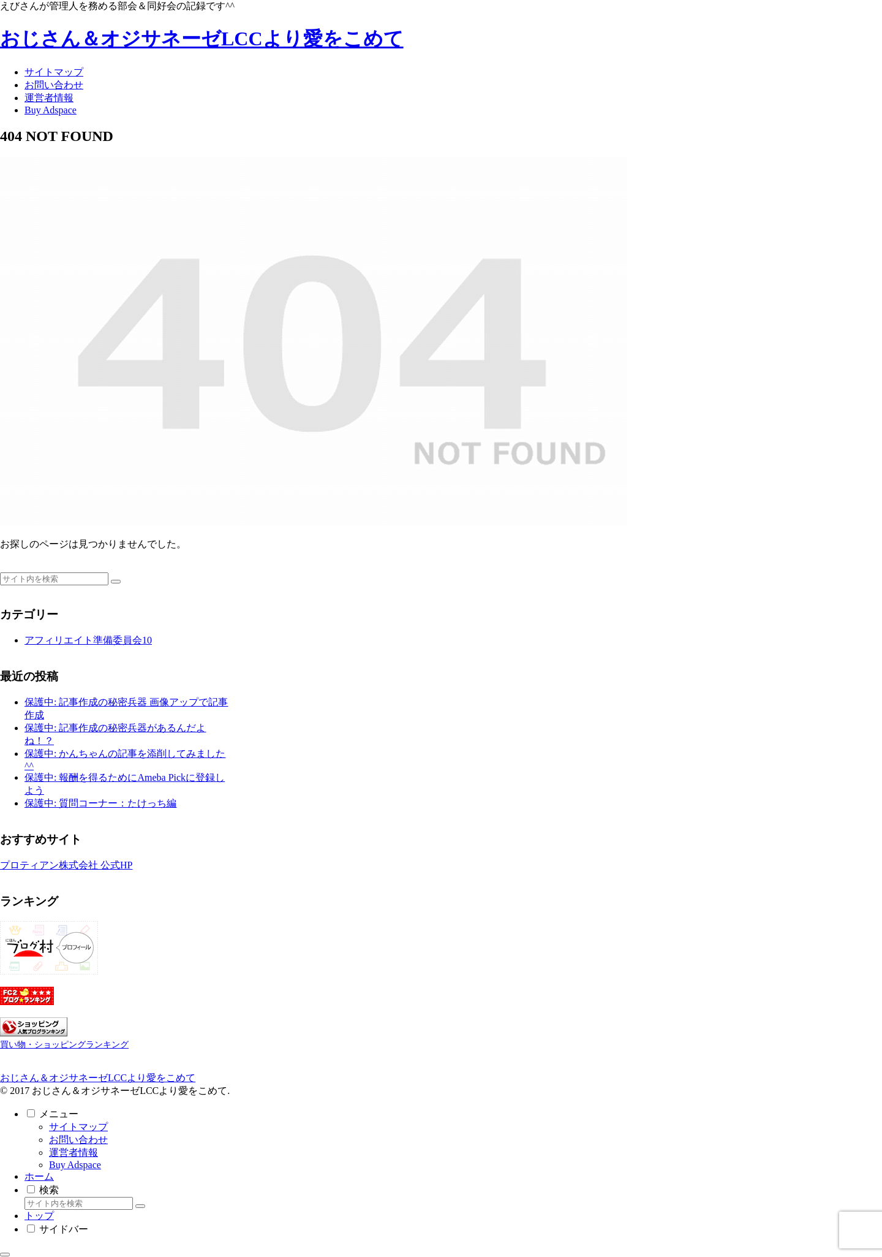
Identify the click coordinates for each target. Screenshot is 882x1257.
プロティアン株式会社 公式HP (66, 865)
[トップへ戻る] (5, 1254)
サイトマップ (78, 1127)
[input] (54, 578)
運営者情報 (73, 1152)
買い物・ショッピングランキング (64, 1044)
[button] (116, 581)
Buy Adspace (75, 1165)
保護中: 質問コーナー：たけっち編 (100, 803)
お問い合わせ (78, 1139)
